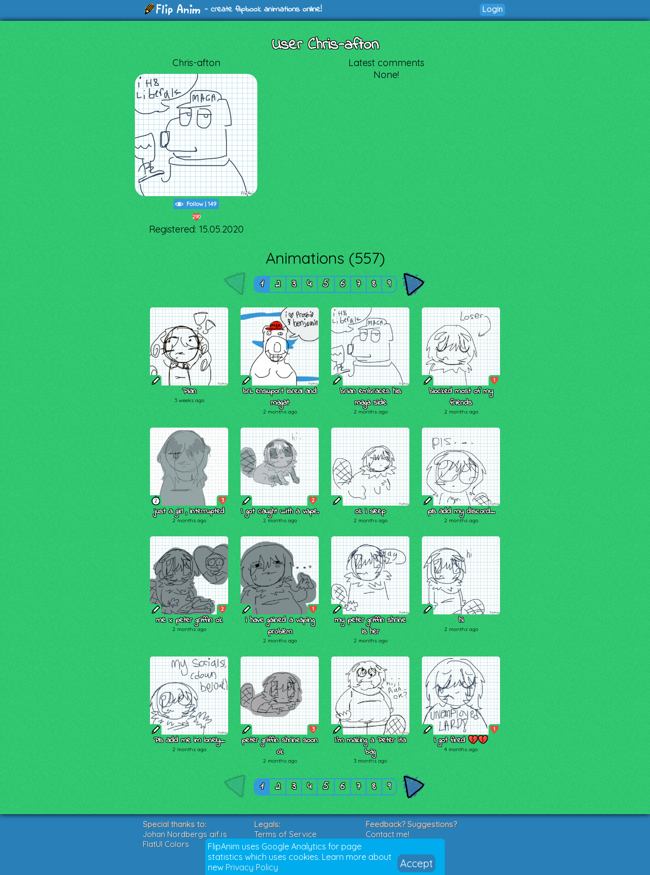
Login (492, 9)
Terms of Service (285, 834)
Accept (416, 863)
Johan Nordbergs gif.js (185, 834)
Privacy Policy (252, 867)
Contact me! (387, 834)
